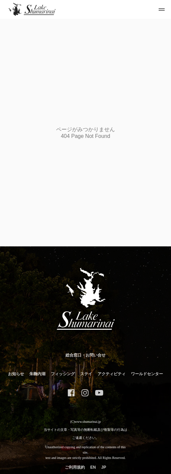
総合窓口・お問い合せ (85, 355)
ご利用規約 (75, 467)
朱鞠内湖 (37, 374)
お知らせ (16, 374)
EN (93, 467)
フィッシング (63, 374)
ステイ (86, 374)
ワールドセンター (147, 374)
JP (103, 467)
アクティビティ (112, 374)
